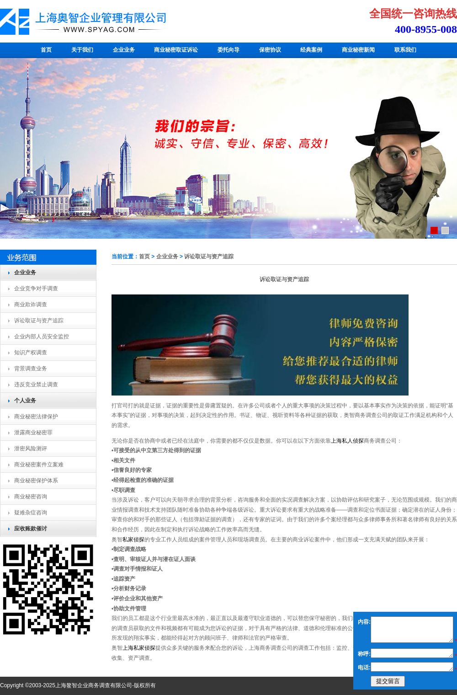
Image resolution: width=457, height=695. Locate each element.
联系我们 (405, 50)
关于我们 (82, 50)
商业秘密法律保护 (36, 416)
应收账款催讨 (30, 528)
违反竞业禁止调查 (36, 384)
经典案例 (311, 50)
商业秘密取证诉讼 (176, 50)
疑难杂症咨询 (30, 512)
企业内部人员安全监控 (41, 336)
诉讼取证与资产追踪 (39, 320)
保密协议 (270, 50)
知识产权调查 (30, 352)
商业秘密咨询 (30, 496)
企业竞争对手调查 (36, 288)
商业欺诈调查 (30, 304)
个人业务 (25, 400)
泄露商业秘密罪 (33, 432)
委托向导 (228, 50)
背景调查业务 (30, 368)
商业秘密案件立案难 (39, 464)
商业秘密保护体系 (36, 480)
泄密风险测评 (30, 448)
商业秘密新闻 (358, 50)
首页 (46, 50)
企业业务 (124, 50)
